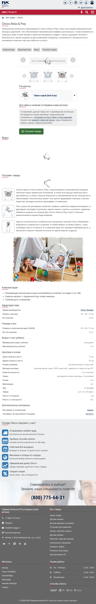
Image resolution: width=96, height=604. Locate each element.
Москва (5, 568)
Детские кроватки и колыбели (62, 523)
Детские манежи (56, 535)
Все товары (55, 509)
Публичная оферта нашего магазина (63, 601)
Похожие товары (50, 50)
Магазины (7, 561)
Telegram (8, 523)
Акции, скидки (55, 515)
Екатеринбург (7, 576)
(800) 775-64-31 (9, 12)
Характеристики (24, 50)
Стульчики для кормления (60, 527)
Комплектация (9, 50)
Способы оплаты (58, 583)
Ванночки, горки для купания (62, 539)
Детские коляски (56, 519)
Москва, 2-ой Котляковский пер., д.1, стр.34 (23, 538)
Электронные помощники (60, 543)
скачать (90, 410)
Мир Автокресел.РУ (58, 555)
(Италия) (87, 310)
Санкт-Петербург (9, 572)
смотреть (89, 414)
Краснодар (6, 580)
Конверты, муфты (57, 547)
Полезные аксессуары (59, 551)
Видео (36, 50)
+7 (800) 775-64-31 (12, 518)
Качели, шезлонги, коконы (60, 531)
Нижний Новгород (9, 583)
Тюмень (5, 587)
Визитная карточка (12, 533)
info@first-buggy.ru (12, 528)
